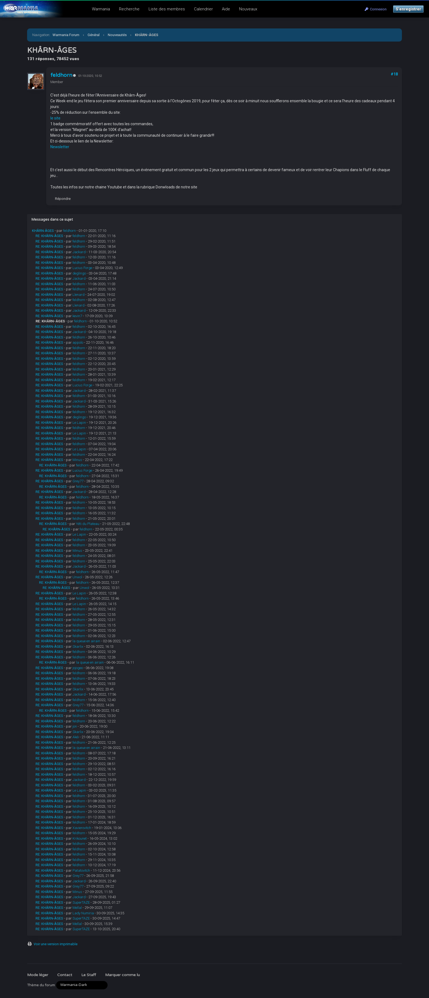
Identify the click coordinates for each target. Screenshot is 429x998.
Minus (77, 460)
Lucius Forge (82, 268)
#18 (394, 74)
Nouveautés (117, 35)
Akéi (76, 737)
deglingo (79, 273)
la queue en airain (86, 641)
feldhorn (61, 75)
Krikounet (80, 838)
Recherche (129, 9)
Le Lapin (79, 423)
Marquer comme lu (122, 975)
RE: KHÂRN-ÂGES (49, 236)
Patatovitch (81, 870)
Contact (64, 975)
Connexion (376, 9)
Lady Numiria (83, 913)
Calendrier (203, 9)
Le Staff (88, 975)
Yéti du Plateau (87, 524)
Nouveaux (248, 9)
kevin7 (77, 316)
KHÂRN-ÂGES (43, 231)
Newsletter (59, 147)
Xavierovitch (82, 828)
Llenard (79, 295)
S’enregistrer (408, 9)
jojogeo (78, 668)
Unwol (77, 577)
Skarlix (78, 646)
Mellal (77, 908)
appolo (78, 342)
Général (94, 35)
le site (55, 118)
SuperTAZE (81, 902)
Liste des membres (167, 9)
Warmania (101, 9)
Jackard (79, 252)
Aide (226, 9)
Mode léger (37, 975)
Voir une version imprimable (55, 944)
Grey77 (78, 481)
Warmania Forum (66, 35)
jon (75, 726)
